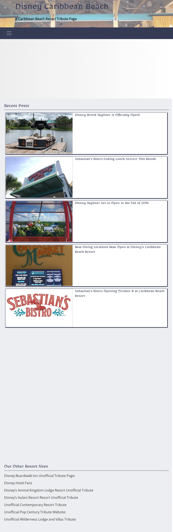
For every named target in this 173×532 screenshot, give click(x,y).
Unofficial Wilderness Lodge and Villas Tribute (40, 519)
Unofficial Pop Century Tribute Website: (35, 512)
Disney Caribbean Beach (62, 9)
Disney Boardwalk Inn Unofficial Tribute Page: (39, 475)
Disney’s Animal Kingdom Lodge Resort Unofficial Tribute (48, 490)
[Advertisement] (86, 68)
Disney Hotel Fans (18, 483)
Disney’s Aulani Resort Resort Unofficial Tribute (41, 497)
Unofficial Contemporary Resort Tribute (35, 505)
